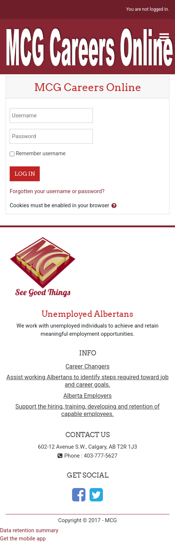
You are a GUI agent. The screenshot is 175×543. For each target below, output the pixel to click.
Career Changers (87, 366)
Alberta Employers (87, 395)
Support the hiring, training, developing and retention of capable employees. (87, 410)
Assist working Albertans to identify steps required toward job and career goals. (87, 381)
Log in (24, 173)
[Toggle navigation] (164, 37)
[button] (114, 205)
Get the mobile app (23, 538)
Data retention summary (29, 530)
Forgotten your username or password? (57, 191)
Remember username (41, 153)
